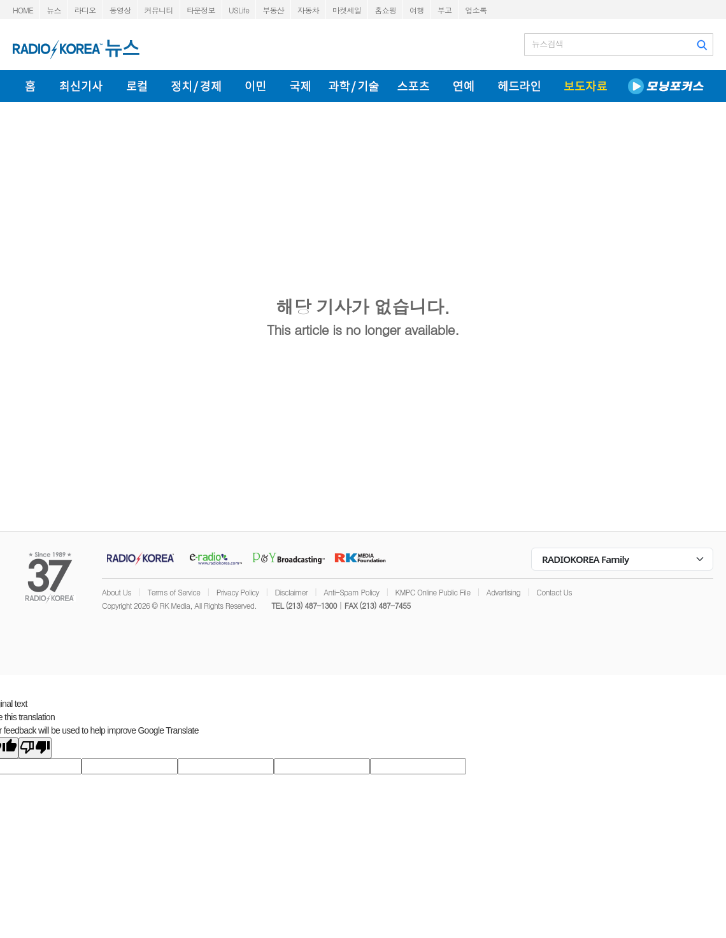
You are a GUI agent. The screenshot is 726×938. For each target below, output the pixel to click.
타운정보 (201, 9)
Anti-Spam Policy (351, 591)
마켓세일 (346, 9)
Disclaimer (291, 591)
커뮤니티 (159, 9)
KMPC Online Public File (433, 591)
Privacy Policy (238, 591)
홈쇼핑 (385, 9)
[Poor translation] (35, 747)
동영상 (120, 9)
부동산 (273, 9)
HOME (23, 9)
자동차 (308, 9)
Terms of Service (173, 591)
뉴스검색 (547, 44)
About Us (116, 591)
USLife (239, 9)
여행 (416, 9)
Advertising (503, 591)
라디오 (85, 9)
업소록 (476, 9)
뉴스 (53, 9)
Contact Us (554, 591)
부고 (445, 9)
